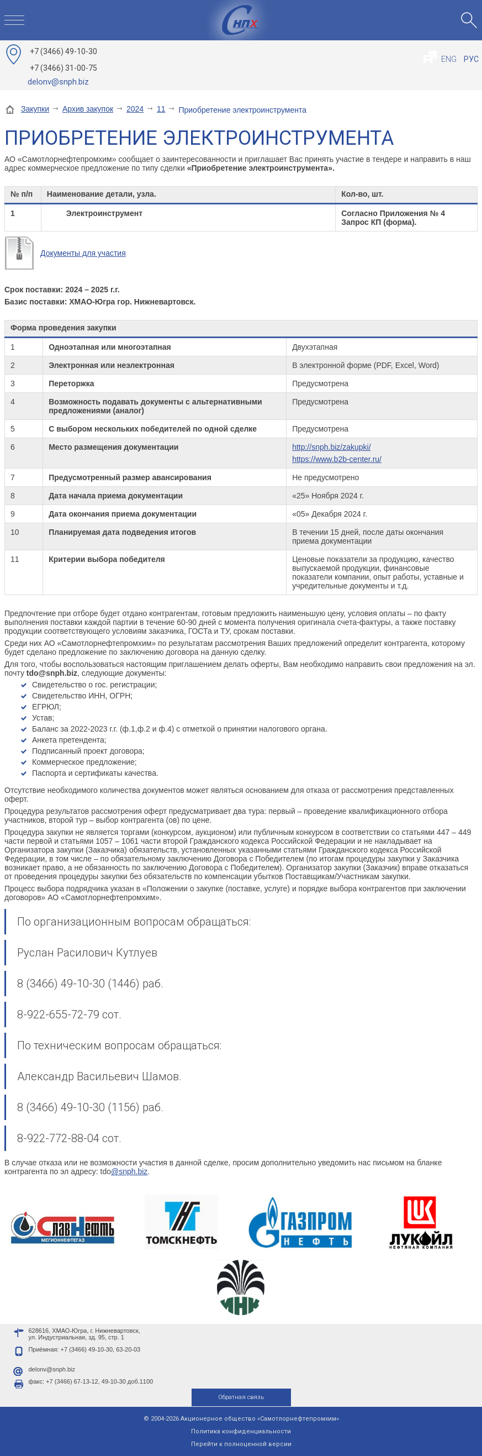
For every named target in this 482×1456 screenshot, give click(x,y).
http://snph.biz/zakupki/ (331, 447)
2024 (135, 108)
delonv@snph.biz (58, 82)
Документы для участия (83, 253)
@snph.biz (129, 1171)
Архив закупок (87, 108)
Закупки (35, 108)
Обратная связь (241, 1397)
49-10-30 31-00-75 (63, 59)
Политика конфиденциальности (241, 1431)
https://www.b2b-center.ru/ (337, 459)
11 (161, 108)
